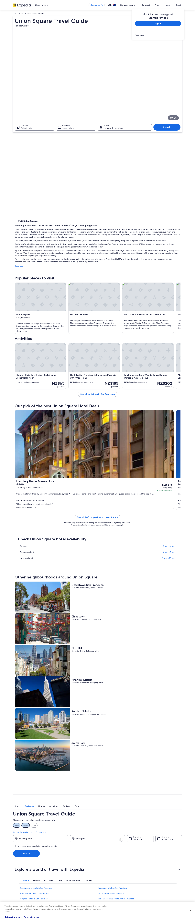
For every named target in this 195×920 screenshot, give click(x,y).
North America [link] (18, 14)
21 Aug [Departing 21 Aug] (136, 729)
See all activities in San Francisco (118, 358)
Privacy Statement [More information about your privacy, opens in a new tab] (13, 917)
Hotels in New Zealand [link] (65, 868)
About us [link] (16, 864)
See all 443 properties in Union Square (118, 502)
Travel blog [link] (61, 896)
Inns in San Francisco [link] (107, 799)
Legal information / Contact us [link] (111, 886)
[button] (97, 759)
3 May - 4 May (169, 530)
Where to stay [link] (24, 134)
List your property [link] (19, 873)
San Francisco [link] (63, 14)
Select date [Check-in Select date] (25, 92)
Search (168, 91)
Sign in (179, 5)
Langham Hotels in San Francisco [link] (112, 777)
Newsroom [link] (17, 882)
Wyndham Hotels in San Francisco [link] (34, 783)
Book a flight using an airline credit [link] (157, 877)
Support (151, 5)
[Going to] (97, 728)
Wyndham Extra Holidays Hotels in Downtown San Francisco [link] (46, 793)
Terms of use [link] (105, 873)
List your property (134, 5)
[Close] (190, 911)
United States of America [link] (36, 14)
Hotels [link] (21, 130)
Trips (162, 5)
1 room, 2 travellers (158, 720)
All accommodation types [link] (66, 891)
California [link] (51, 14)
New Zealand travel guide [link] (67, 864)
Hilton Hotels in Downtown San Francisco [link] (116, 788)
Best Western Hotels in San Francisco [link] (36, 777)
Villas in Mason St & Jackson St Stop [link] (114, 793)
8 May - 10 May (168, 543)
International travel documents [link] (156, 882)
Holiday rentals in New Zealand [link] (69, 873)
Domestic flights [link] (63, 882)
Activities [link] (22, 126)
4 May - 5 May (169, 536)
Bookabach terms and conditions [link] (112, 882)
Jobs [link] (15, 868)
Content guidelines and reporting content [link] (116, 891)
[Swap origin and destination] (70, 728)
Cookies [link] (103, 868)
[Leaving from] (40, 728)
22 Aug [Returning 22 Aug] (165, 729)
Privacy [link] (103, 864)
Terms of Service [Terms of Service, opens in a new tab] (31, 917)
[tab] (68, 700)
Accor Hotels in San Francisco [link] (111, 783)
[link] (158, 35)
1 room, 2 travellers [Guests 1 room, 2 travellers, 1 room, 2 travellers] (113, 92)
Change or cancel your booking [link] (156, 868)
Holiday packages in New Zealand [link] (70, 877)
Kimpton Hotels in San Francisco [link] (34, 788)
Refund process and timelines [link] (155, 873)
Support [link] (147, 864)
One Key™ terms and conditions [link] (112, 877)
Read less (60, 149)
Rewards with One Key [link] (65, 900)
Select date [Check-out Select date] (67, 92)
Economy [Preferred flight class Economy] (176, 720)
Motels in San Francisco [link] (30, 799)
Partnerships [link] (17, 877)
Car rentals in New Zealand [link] (67, 886)
